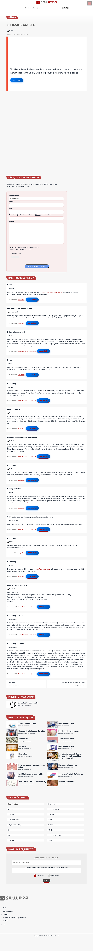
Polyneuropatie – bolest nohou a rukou (31, 766)
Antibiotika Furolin (66, 739)
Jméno (11, 202)
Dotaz (9, 285)
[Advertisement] (47, 50)
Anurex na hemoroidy (27, 723)
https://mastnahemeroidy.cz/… (51, 292)
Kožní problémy (13, 820)
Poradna (51, 825)
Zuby (9, 830)
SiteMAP (5, 921)
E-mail (11, 208)
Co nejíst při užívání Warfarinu (70, 774)
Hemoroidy (11, 465)
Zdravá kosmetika (54, 809)
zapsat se (40, 876)
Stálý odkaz (21, 299)
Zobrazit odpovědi (23, 351)
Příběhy (50, 830)
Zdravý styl (51, 804)
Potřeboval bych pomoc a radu (19, 308)
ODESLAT (46, 880)
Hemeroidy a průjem (15, 643)
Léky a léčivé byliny (14, 825)
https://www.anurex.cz (33, 503)
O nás (5, 908)
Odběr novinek (8, 911)
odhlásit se (55, 876)
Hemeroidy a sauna (66, 782)
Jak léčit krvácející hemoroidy (30, 774)
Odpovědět (17, 80)
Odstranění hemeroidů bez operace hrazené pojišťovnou (30, 517)
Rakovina (11, 814)
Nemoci (10, 809)
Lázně (10, 835)
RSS (4, 924)
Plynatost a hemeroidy (67, 765)
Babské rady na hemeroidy (69, 731)
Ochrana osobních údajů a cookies (14, 918)
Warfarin (22, 746)
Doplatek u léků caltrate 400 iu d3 (73, 683)
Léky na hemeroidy (66, 746)
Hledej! (66, 8)
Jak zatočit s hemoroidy (28, 703)
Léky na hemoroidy (66, 723)
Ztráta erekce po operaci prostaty (32, 782)
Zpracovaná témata (54, 835)
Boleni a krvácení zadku (16, 332)
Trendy (50, 820)
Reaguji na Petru (14, 489)
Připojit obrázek (15, 253)
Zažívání (11, 840)
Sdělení (11, 221)
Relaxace (51, 814)
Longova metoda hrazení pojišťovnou (22, 437)
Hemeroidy (11, 383)
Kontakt (50, 840)
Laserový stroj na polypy (17, 585)
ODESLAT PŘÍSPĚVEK (37, 266)
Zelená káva (23, 739)
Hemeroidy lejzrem (15, 615)
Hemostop (22, 754)
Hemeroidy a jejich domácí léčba (31, 731)
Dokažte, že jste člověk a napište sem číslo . (30, 215)
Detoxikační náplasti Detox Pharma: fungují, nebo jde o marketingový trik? (69, 756)
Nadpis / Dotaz (14, 195)
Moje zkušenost (13, 409)
